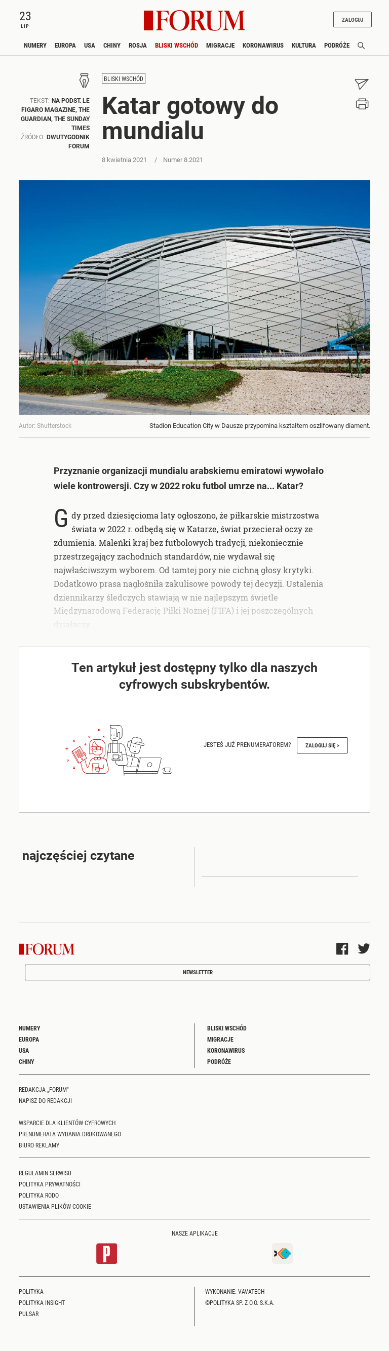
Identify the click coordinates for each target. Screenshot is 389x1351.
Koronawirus (263, 45)
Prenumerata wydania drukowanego (70, 1134)
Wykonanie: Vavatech (234, 1291)
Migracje (220, 45)
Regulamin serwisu (45, 1173)
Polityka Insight (42, 1302)
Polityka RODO (39, 1195)
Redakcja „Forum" (44, 1089)
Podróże (336, 45)
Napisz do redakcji (45, 1100)
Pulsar (28, 1313)
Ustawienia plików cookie (55, 1206)
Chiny (112, 45)
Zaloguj (352, 19)
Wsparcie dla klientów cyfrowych (67, 1123)
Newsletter (198, 972)
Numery (35, 45)
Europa (65, 45)
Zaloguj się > (322, 745)
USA (89, 45)
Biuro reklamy (39, 1145)
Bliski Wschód (176, 45)
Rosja (138, 45)
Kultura (304, 45)
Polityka (31, 1291)
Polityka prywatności (50, 1184)
